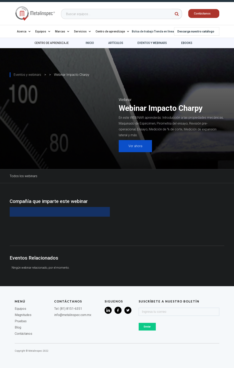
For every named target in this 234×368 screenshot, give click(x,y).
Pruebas (21, 321)
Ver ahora (135, 146)
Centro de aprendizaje (51, 43)
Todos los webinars (23, 176)
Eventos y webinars (152, 43)
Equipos (20, 309)
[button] (24, 31)
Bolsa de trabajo (143, 31)
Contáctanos (23, 334)
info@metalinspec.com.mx (72, 315)
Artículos (115, 43)
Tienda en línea (164, 31)
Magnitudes (23, 315)
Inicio (90, 43)
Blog (18, 327)
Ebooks (186, 43)
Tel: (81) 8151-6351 (68, 309)
